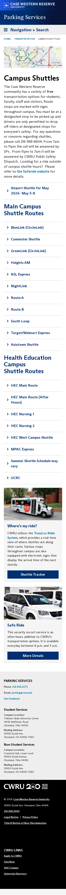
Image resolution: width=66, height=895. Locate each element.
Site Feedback (12, 698)
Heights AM (20, 262)
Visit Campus (11, 867)
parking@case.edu (22, 692)
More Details (33, 656)
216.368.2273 (20, 686)
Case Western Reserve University (31, 799)
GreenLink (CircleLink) (28, 251)
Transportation (24, 39)
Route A (17, 298)
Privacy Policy (30, 817)
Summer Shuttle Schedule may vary (34, 463)
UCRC (15, 478)
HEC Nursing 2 (22, 426)
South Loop (20, 321)
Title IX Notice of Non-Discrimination (25, 823)
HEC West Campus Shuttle (32, 437)
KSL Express (20, 274)
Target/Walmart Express (30, 333)
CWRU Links (13, 850)
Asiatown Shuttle (24, 344)
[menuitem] (15, 856)
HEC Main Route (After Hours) (30, 399)
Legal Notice (11, 817)
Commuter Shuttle (25, 239)
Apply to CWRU (13, 855)
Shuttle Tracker (33, 574)
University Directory (15, 873)
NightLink (19, 286)
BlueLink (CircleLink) (27, 227)
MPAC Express (22, 449)
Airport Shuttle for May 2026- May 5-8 (30, 190)
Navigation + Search (25, 30)
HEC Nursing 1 (22, 414)
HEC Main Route (24, 385)
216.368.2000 (12, 811)
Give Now (9, 861)
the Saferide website (32, 171)
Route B (17, 309)
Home (7, 39)
